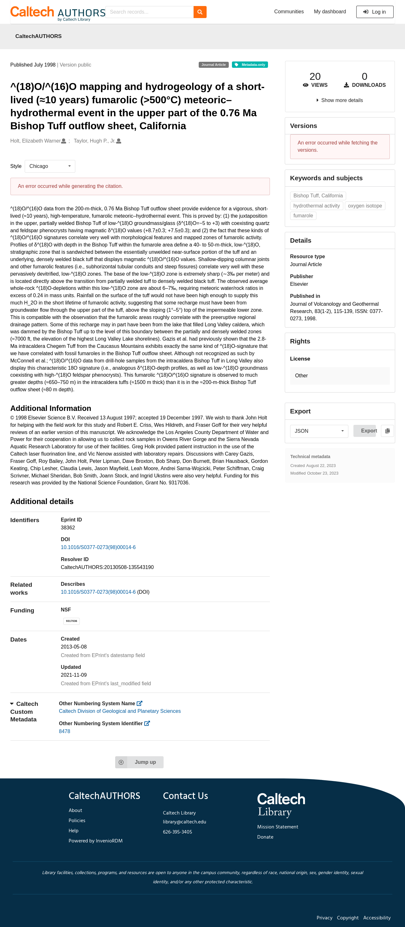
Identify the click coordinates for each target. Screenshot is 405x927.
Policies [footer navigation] (77, 821)
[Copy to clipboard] (387, 431)
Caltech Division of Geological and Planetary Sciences (120, 711)
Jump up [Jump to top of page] (135, 762)
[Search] (200, 12)
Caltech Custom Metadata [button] (24, 711)
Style (16, 166)
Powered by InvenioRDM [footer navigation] (96, 841)
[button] (340, 376)
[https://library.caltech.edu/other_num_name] (141, 703)
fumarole (303, 215)
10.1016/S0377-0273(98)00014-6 (98, 547)
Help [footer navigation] (73, 831)
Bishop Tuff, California (318, 195)
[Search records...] (149, 12)
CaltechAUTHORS (39, 36)
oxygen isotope (365, 205)
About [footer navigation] (75, 811)
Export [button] (368, 430)
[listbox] (50, 166)
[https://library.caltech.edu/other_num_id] (149, 723)
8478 (64, 731)
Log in (374, 12)
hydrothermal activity (316, 205)
